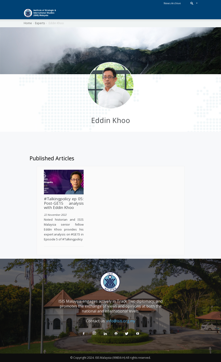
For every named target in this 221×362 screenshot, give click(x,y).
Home (28, 23)
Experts (40, 23)
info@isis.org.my (120, 320)
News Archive (172, 3)
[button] (193, 3)
